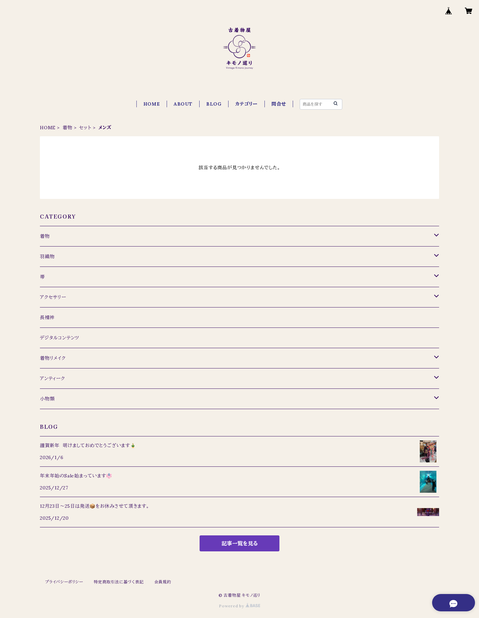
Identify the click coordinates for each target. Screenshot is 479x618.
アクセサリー (53, 297)
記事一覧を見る (240, 543)
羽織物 (47, 257)
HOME (151, 104)
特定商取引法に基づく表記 (119, 581)
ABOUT (183, 104)
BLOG (214, 104)
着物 (68, 128)
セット (85, 128)
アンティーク (52, 378)
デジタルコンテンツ (59, 338)
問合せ (278, 104)
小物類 (47, 399)
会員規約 (162, 581)
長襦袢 (47, 317)
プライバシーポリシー (64, 581)
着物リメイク (53, 358)
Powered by (239, 605)
